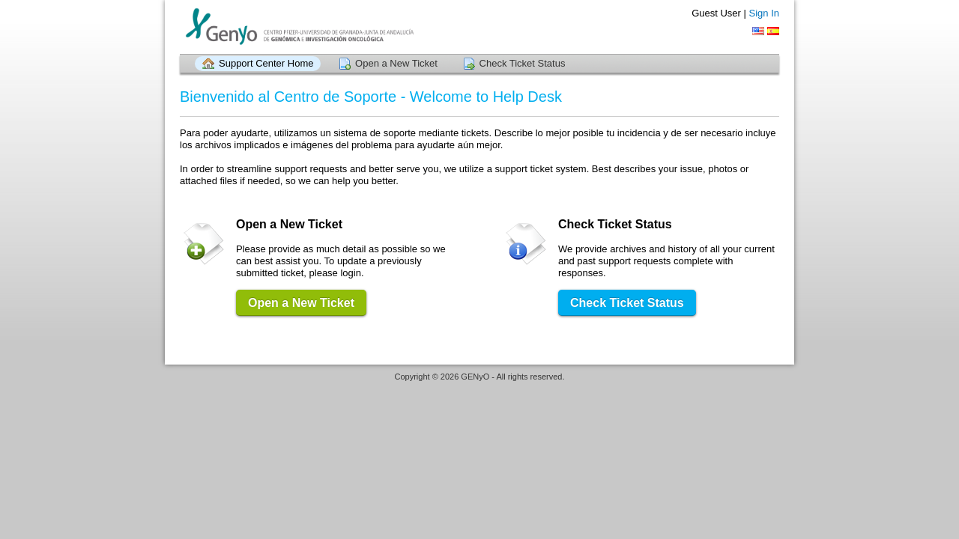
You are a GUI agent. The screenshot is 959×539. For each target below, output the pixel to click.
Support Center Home (266, 63)
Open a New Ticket (396, 63)
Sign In (764, 13)
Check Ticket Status (523, 63)
